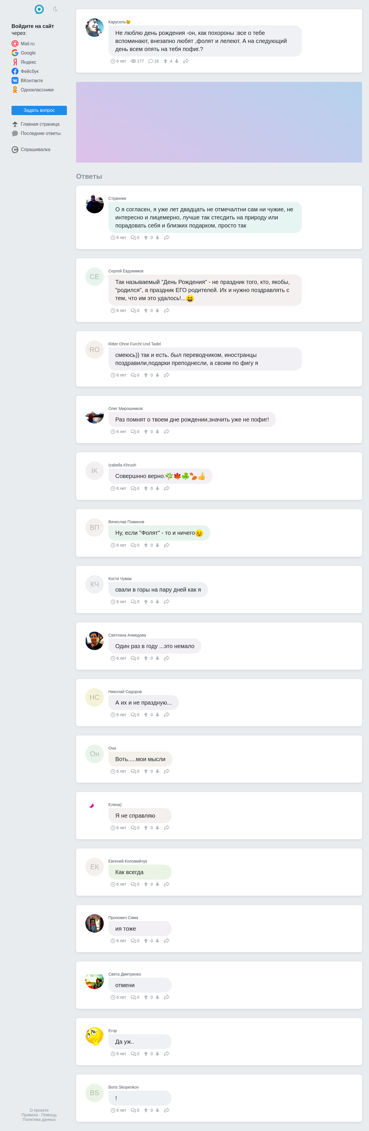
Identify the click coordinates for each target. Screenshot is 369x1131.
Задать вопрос (39, 110)
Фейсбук (25, 71)
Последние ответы (36, 133)
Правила (30, 1115)
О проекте (39, 1110)
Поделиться (186, 60)
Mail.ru (23, 43)
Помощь (49, 1115)
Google (24, 52)
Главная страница (35, 124)
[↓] (176, 61)
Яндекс (24, 62)
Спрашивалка (31, 149)
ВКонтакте (27, 80)
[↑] (166, 61)
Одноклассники (33, 89)
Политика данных (39, 1119)
